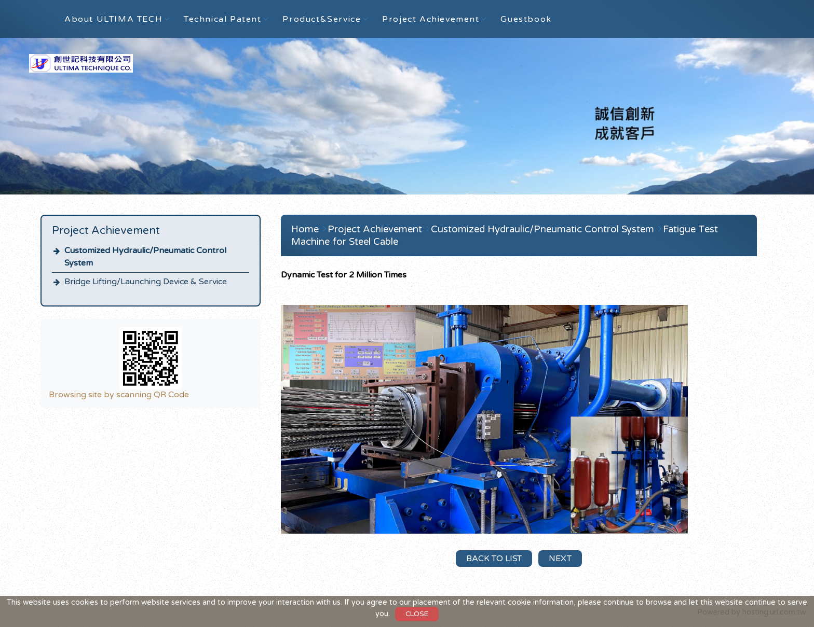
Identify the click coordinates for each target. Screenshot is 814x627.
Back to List (494, 558)
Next (560, 558)
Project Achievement (376, 229)
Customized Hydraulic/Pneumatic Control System (145, 256)
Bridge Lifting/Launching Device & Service (145, 281)
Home (305, 229)
